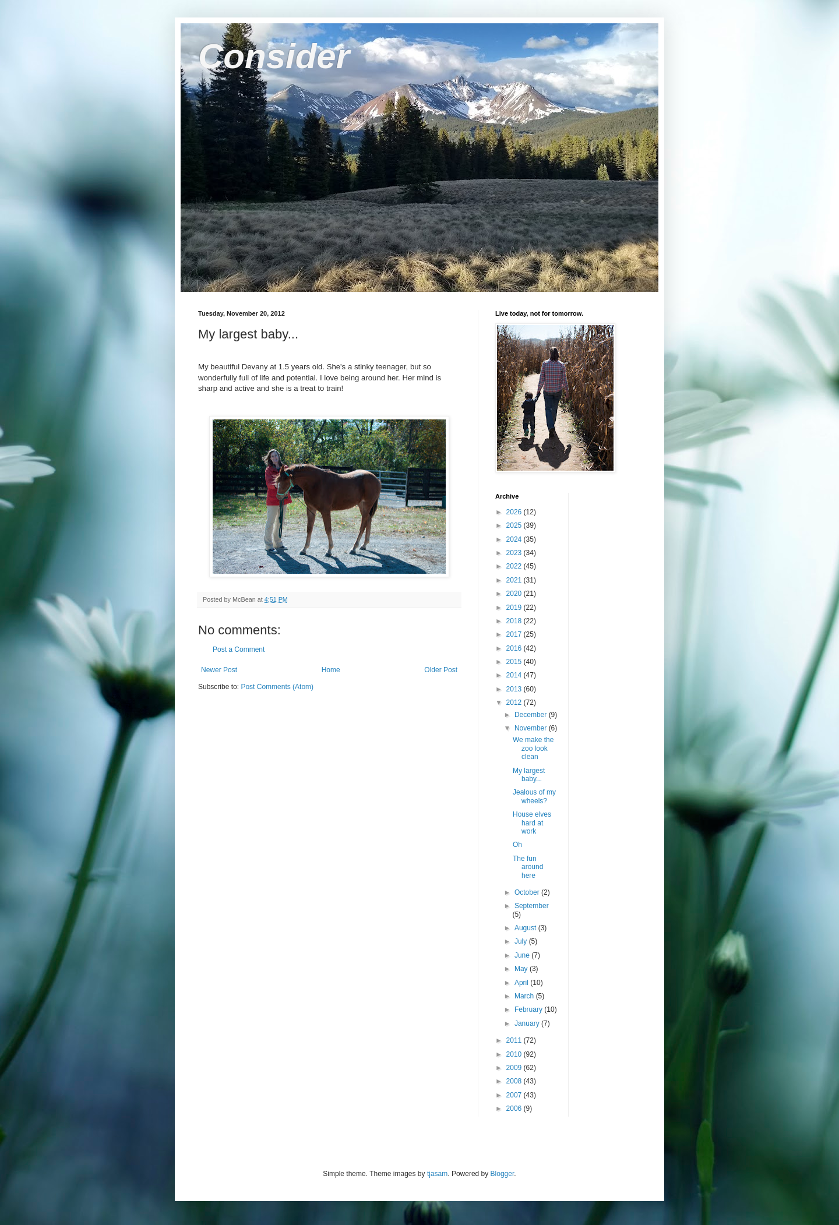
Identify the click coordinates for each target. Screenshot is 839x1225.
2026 (515, 512)
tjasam (437, 1174)
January (527, 1023)
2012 (515, 702)
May (522, 969)
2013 (515, 689)
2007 (515, 1095)
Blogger (502, 1174)
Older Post (440, 670)
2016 (515, 648)
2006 (515, 1108)
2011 (515, 1040)
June (522, 955)
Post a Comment (239, 649)
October (527, 892)
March (525, 996)
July (521, 941)
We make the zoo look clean (533, 748)
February (529, 1009)
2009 (515, 1068)
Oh (517, 845)
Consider (274, 56)
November (531, 728)
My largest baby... (529, 775)
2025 (515, 525)
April (522, 983)
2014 (515, 675)
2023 (515, 553)
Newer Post (219, 670)
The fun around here (528, 867)
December (531, 715)
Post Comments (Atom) (277, 687)
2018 (515, 621)
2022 (515, 566)
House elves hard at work (532, 822)
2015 (515, 662)
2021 (515, 580)
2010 (515, 1054)
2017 (515, 634)
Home (331, 670)
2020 (515, 593)
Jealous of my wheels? (534, 796)
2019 (515, 607)
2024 (515, 539)
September (531, 906)
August (526, 928)
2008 (515, 1081)
